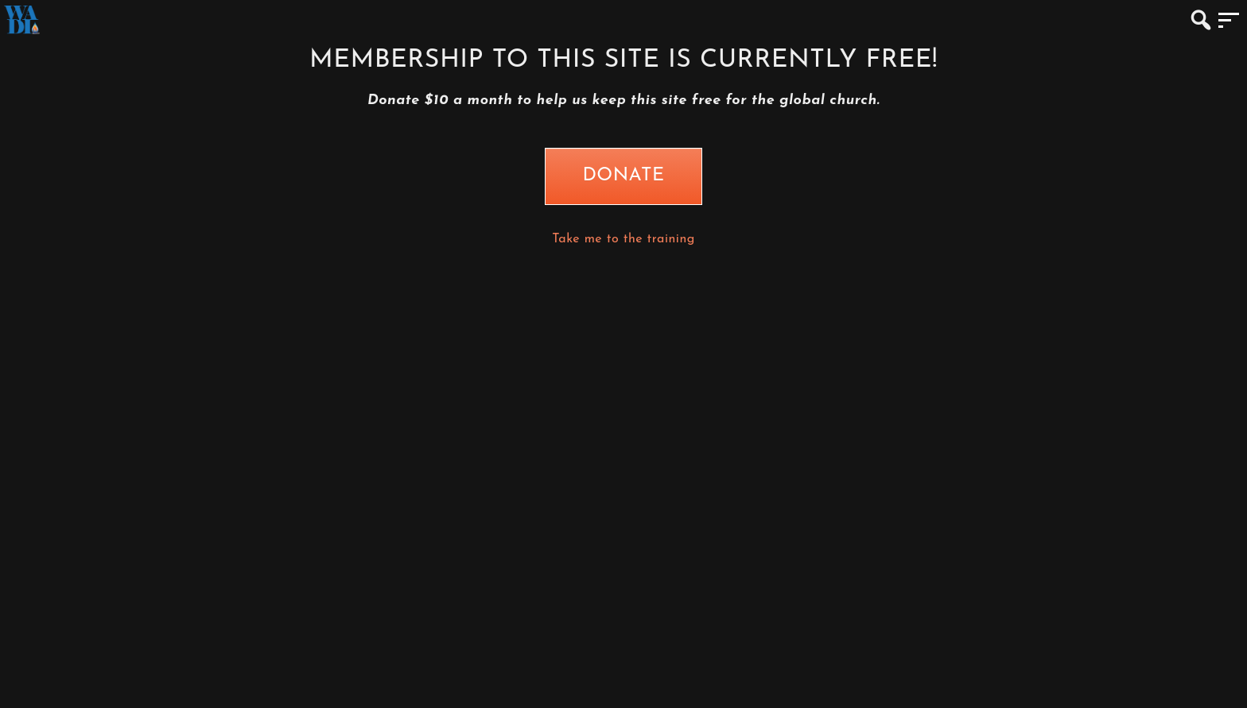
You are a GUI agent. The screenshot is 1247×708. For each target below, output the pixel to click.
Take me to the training (623, 239)
